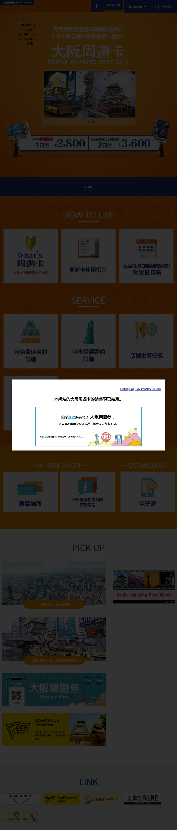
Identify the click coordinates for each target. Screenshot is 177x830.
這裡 (71, 416)
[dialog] (88, 415)
